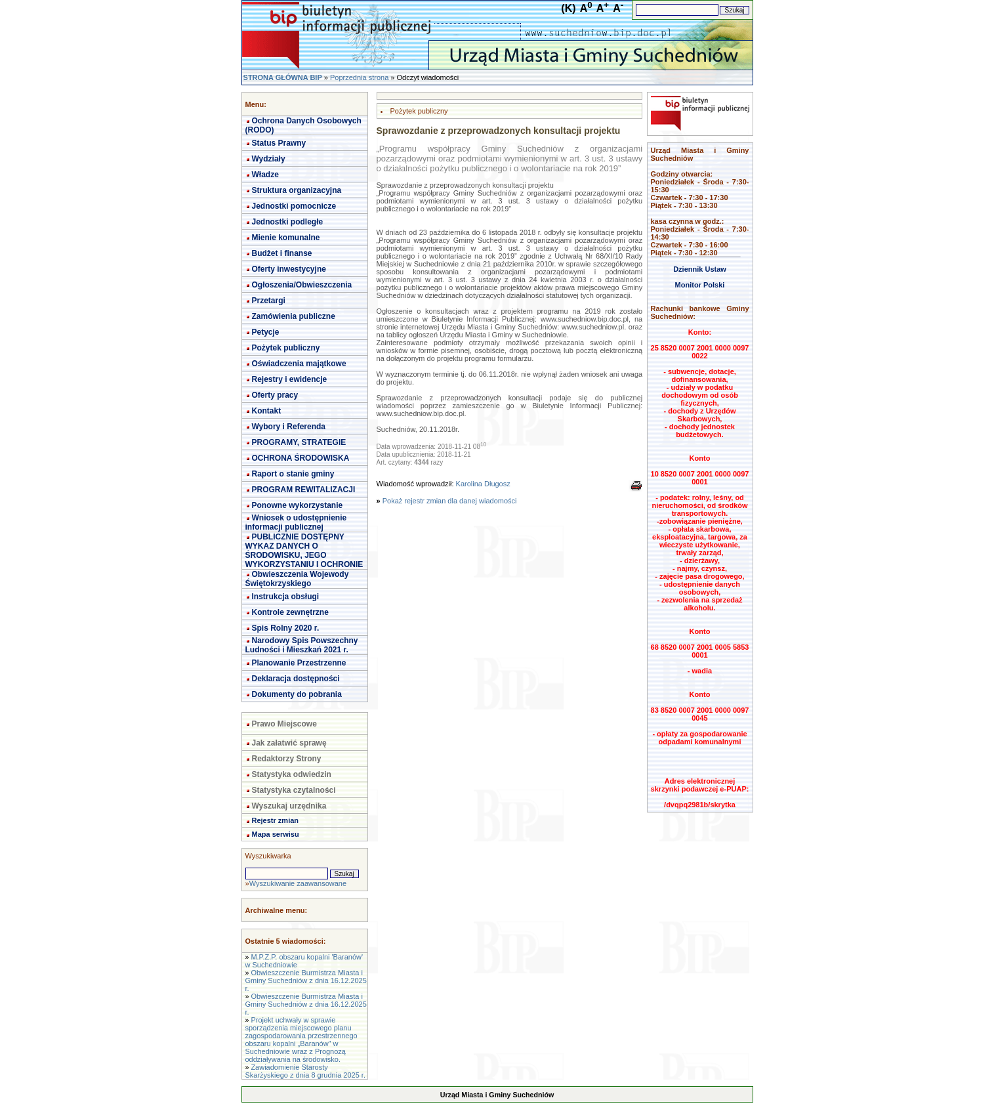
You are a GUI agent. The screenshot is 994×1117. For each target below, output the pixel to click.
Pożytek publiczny (286, 347)
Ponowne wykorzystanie (297, 505)
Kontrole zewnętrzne (290, 612)
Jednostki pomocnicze (294, 206)
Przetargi (268, 300)
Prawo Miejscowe (284, 723)
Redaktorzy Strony (286, 758)
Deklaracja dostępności (296, 678)
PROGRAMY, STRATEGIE (299, 442)
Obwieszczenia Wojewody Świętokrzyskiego (297, 579)
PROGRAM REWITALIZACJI (304, 489)
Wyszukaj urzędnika (289, 806)
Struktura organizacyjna (297, 190)
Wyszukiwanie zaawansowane (297, 883)
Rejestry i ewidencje (289, 379)
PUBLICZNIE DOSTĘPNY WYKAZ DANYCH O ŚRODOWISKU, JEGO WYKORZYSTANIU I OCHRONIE (304, 550)
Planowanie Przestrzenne (299, 662)
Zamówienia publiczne (293, 316)
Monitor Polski (700, 285)
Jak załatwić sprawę (289, 743)
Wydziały (268, 158)
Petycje (266, 332)
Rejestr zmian (275, 820)
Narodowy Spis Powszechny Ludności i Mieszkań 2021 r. (301, 645)
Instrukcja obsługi (286, 596)
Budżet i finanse (282, 253)
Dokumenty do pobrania (297, 694)
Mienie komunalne (286, 237)
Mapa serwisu (275, 834)
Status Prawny (279, 143)
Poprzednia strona (359, 77)
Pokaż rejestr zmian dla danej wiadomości (450, 501)
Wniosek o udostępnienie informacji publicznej (296, 522)
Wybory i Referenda (288, 426)
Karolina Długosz (483, 484)
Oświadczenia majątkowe (299, 363)
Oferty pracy (275, 395)
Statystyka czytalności (294, 790)
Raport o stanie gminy (293, 473)
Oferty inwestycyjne (289, 269)
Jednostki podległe (287, 221)
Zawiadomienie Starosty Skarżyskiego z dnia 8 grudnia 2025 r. (305, 1071)
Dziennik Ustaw (699, 269)
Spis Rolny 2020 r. (286, 628)
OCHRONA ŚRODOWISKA (301, 458)
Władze (265, 174)
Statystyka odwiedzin (291, 774)
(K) (568, 8)
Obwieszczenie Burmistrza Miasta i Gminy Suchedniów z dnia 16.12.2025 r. (306, 980)
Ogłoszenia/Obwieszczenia (302, 284)
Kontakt (266, 410)
